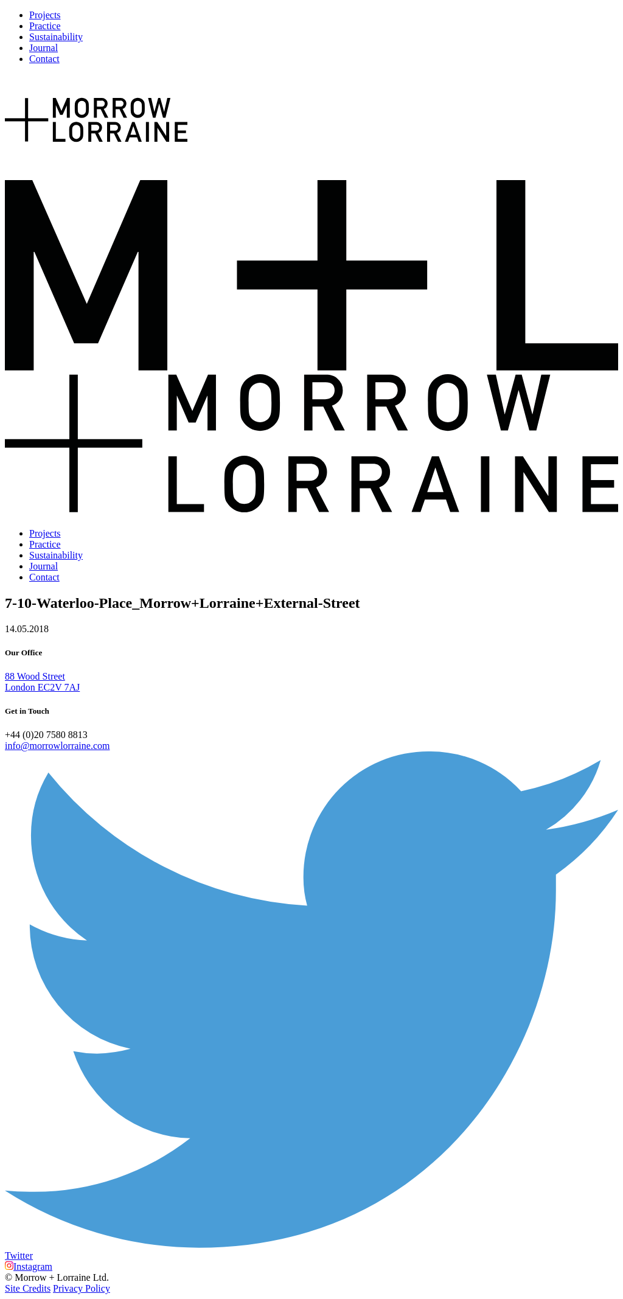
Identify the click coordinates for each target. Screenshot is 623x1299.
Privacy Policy (81, 1288)
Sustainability (56, 37)
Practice (45, 26)
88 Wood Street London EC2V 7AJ (42, 681)
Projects (45, 15)
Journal (43, 48)
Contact (44, 59)
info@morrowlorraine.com (57, 745)
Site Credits (27, 1288)
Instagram (28, 1266)
